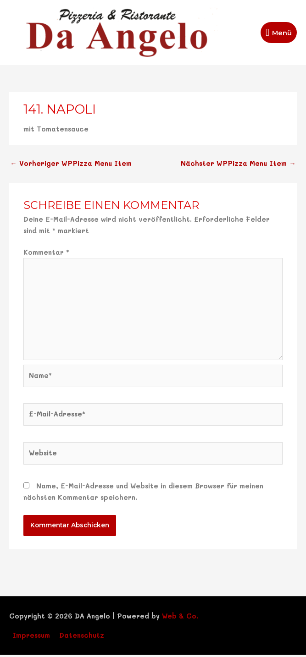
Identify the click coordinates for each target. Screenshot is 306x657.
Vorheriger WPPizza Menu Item (70, 165)
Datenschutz (81, 637)
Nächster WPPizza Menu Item (238, 165)
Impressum (31, 637)
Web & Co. (180, 618)
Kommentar (46, 254)
